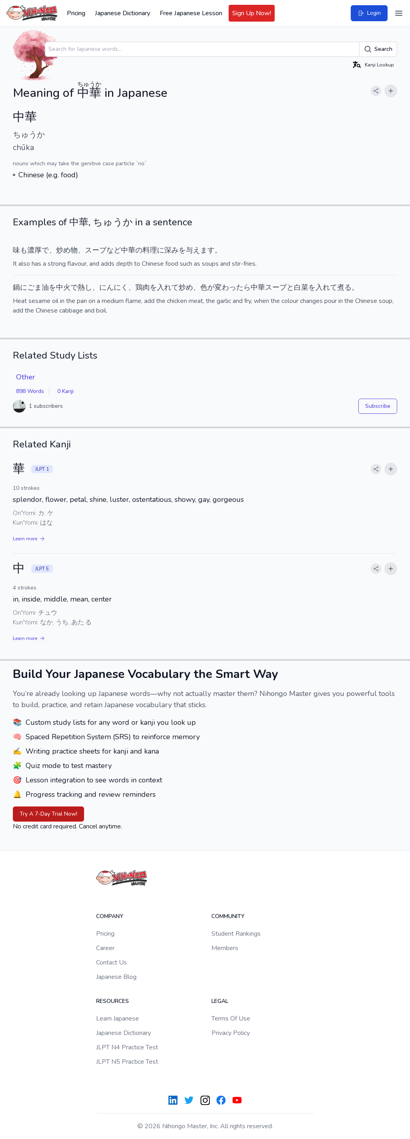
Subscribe (377, 406)
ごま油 (38, 287)
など (114, 250)
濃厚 (34, 250)
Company (109, 916)
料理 (150, 250)
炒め (186, 287)
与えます (200, 250)
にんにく (113, 287)
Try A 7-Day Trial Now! (48, 814)
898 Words (30, 391)
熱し (85, 287)
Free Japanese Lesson (191, 13)
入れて (168, 287)
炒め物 (67, 250)
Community (228, 916)
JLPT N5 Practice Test (127, 1061)
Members (224, 948)
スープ (96, 250)
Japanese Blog (116, 977)
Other (25, 377)
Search (378, 49)
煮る (344, 287)
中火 (63, 287)
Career (105, 948)
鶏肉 (142, 287)
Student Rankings (236, 933)
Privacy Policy (230, 1033)
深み (171, 250)
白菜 (301, 287)
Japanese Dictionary (122, 13)
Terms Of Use (230, 1018)
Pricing (76, 13)
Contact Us (111, 962)
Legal (219, 1001)
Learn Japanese (117, 1018)
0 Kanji (65, 391)
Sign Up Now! (251, 13)
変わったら (233, 287)
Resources (112, 1001)
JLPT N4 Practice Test (127, 1047)
